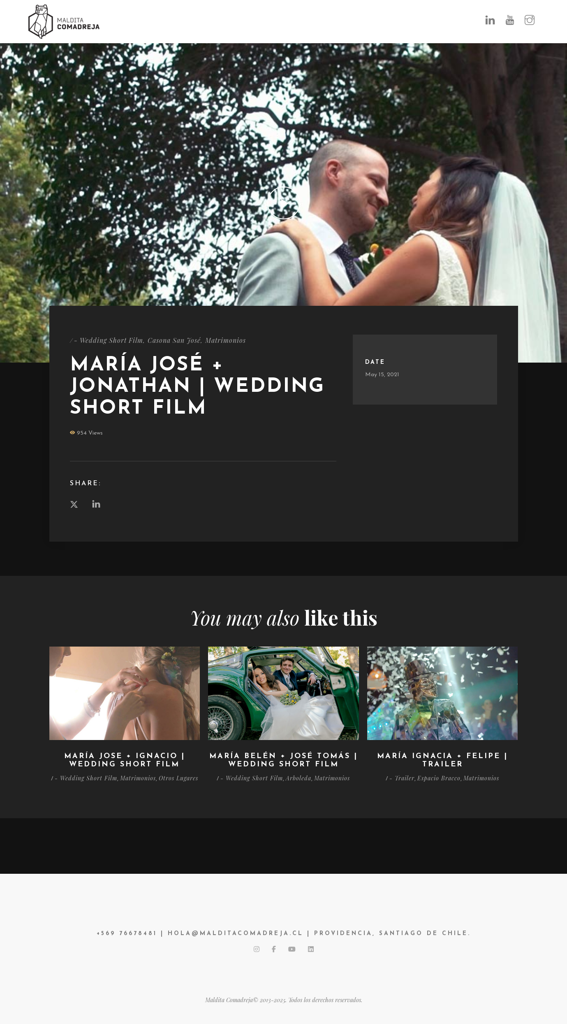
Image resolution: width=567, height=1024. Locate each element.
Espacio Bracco (439, 778)
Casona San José (174, 340)
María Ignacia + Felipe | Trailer (442, 760)
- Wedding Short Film (108, 340)
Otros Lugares (178, 778)
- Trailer (401, 778)
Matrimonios (225, 340)
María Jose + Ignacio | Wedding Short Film (124, 760)
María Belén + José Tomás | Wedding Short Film (283, 760)
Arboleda (298, 778)
